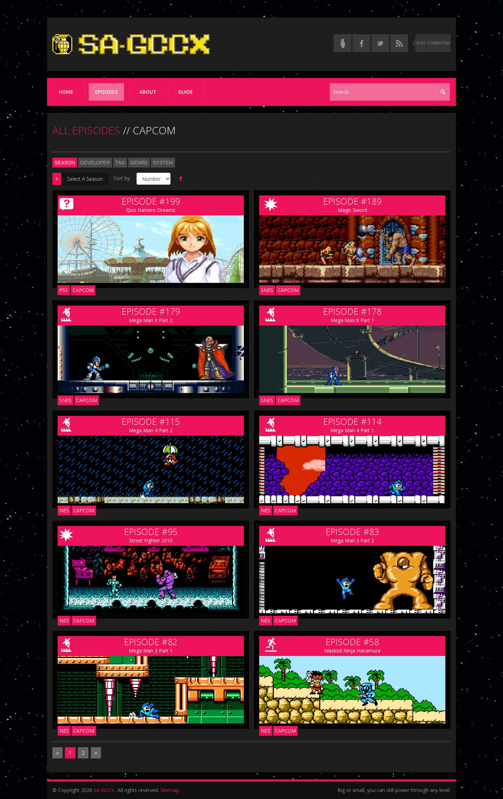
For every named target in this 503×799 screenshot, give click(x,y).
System (163, 162)
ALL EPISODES (86, 130)
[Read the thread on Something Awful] (342, 43)
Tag (120, 162)
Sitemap (169, 790)
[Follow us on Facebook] (361, 43)
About (147, 91)
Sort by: (122, 178)
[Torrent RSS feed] (399, 43)
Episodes (106, 91)
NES (64, 510)
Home (66, 91)
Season (64, 162)
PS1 (63, 290)
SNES (267, 290)
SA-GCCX (104, 790)
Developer (95, 162)
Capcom (83, 290)
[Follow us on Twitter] (380, 43)
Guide (185, 91)
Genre (139, 162)
